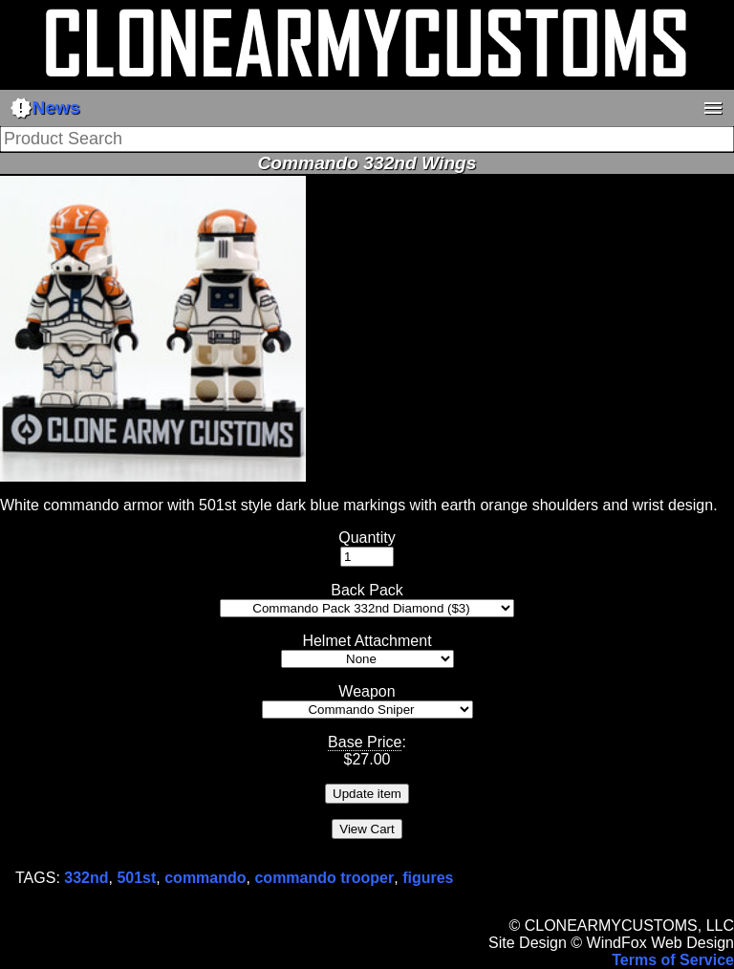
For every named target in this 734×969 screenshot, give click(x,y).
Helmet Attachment (366, 641)
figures (427, 878)
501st (136, 878)
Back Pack (367, 590)
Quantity (367, 537)
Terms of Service (673, 960)
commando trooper (324, 878)
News (45, 108)
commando (205, 878)
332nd (86, 878)
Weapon (366, 691)
